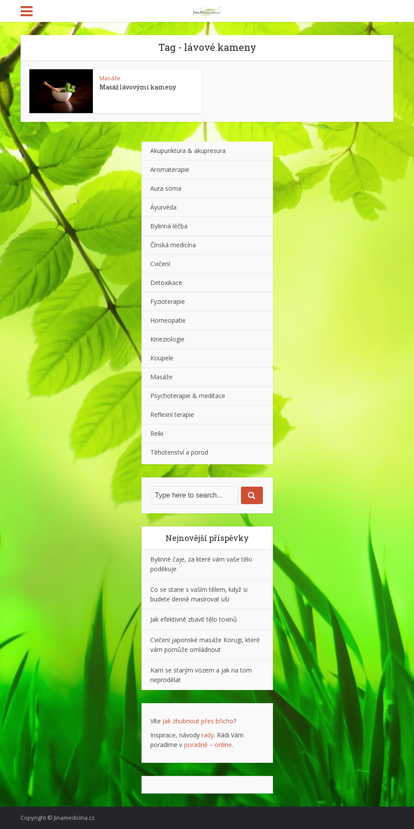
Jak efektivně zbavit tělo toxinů (193, 619)
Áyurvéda (163, 207)
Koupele (161, 358)
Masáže (109, 78)
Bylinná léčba (169, 226)
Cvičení (160, 264)
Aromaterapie (169, 169)
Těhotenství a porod (179, 452)
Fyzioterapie (167, 301)
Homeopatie (168, 320)
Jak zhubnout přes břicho (198, 721)
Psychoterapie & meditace (187, 395)
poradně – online (208, 744)
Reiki (156, 433)
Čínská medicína (173, 245)
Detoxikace (166, 282)
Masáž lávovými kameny (137, 87)
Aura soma (165, 188)
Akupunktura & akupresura (188, 150)
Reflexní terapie (172, 414)
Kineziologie (167, 339)
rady (208, 735)
